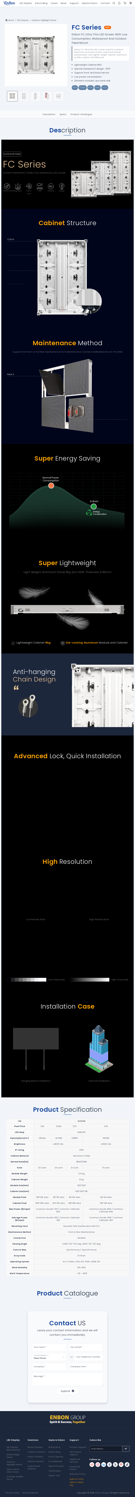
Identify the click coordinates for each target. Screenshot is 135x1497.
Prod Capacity (56, 1456)
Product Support (78, 1447)
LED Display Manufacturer (13, 1448)
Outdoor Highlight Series (14, 1463)
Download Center (75, 1468)
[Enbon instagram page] (97, 1464)
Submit (67, 1391)
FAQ (72, 1485)
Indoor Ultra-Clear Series (13, 1470)
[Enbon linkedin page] (103, 1464)
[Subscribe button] (125, 1449)
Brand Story (55, 1447)
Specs (63, 114)
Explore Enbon (89, 3)
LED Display (26, 3)
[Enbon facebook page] (109, 1464)
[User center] (119, 3)
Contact (105, 3)
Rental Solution (35, 1447)
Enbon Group (102, 1492)
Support (74, 3)
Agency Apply (77, 1482)
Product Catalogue (81, 114)
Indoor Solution (35, 1456)
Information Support (76, 1453)
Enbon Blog (41, 3)
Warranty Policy (78, 1474)
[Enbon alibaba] (125, 3)
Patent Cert (54, 1475)
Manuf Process (56, 1466)
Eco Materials (55, 1461)
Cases (54, 3)
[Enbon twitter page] (115, 1464)
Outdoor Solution (36, 1452)
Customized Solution (34, 1467)
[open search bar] (114, 3)
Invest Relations (30, 1492)
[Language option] (130, 3)
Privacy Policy (13, 1492)
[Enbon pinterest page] (121, 1464)
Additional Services (75, 1460)
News (64, 3)
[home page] (9, 3)
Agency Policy (77, 1479)
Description (49, 114)
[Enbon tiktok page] (127, 1464)
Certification (55, 1471)
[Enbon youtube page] (92, 1464)
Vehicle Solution (36, 1461)
